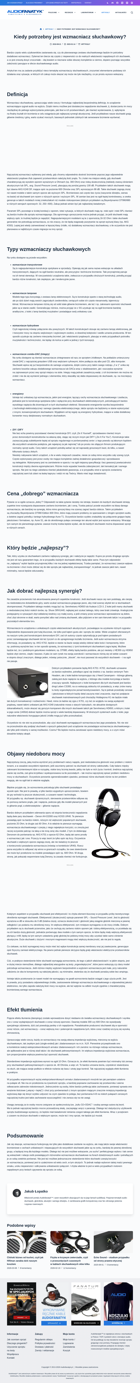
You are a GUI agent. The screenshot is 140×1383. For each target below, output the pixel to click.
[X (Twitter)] (122, 3)
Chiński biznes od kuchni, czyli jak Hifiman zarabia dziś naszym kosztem (25, 1260)
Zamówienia (69, 1347)
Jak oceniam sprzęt (15, 3)
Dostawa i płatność (44, 1347)
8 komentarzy (26, 1268)
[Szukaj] (132, 13)
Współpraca (76, 3)
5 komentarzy (112, 1265)
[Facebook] (117, 3)
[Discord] (112, 3)
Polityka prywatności (45, 1343)
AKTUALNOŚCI (120, 12)
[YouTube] (127, 3)
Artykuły (85, 44)
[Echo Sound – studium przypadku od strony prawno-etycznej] (113, 1242)
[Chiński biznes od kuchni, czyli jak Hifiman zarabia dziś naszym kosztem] (26, 1242)
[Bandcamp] (132, 3)
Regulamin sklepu (44, 1339)
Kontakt (88, 3)
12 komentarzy (69, 1268)
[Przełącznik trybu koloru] (108, 3)
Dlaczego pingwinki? (34, 3)
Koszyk (66, 1350)
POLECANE (54, 12)
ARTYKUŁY (105, 12)
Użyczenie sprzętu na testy (57, 3)
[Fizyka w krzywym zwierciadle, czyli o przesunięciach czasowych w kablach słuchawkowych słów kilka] (70, 1242)
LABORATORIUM (89, 12)
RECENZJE (71, 12)
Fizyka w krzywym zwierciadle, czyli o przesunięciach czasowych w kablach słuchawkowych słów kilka (70, 1260)
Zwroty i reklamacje (44, 1350)
